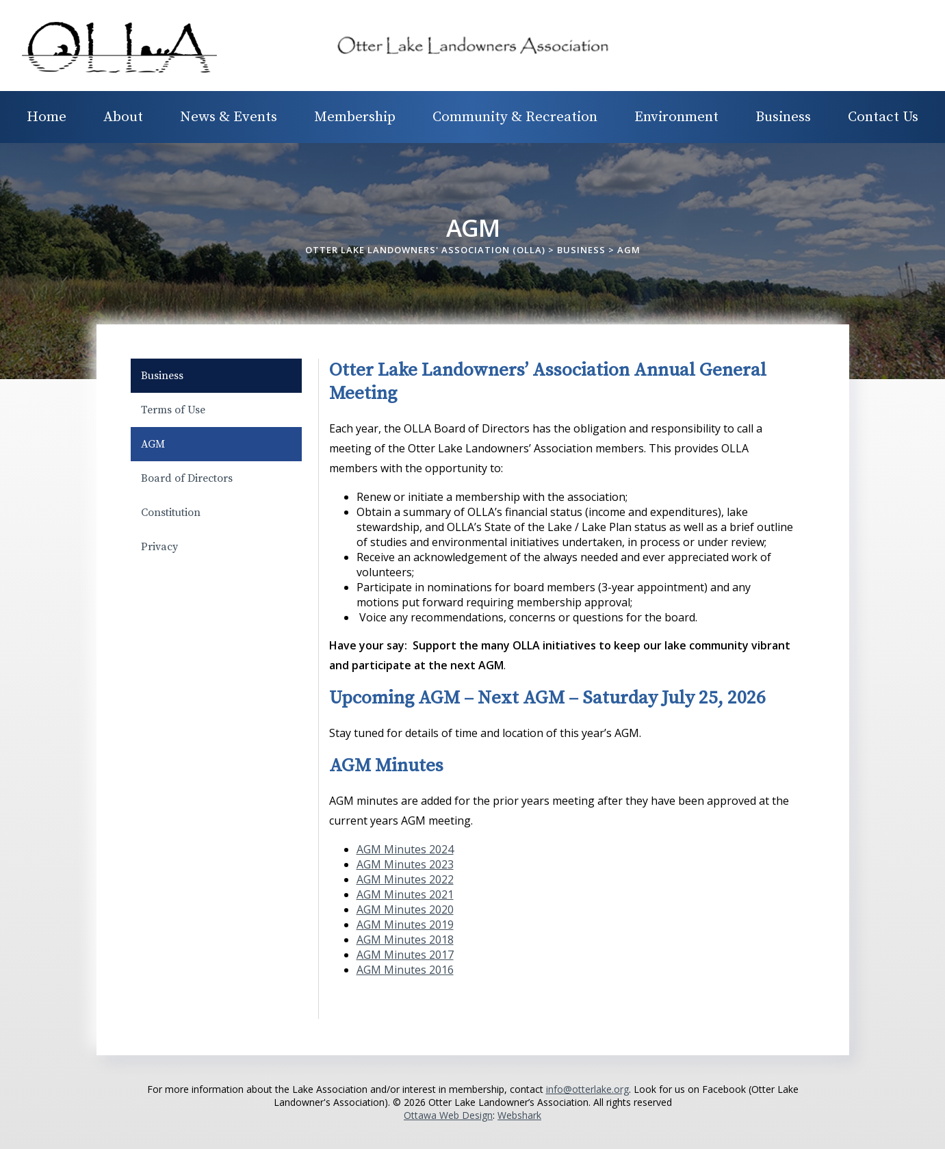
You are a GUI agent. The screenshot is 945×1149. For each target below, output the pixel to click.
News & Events (228, 117)
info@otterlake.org (587, 1089)
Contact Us (883, 117)
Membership (355, 117)
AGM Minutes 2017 (405, 954)
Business (783, 117)
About (123, 117)
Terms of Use (173, 410)
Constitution (170, 512)
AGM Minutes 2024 (405, 849)
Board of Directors (187, 478)
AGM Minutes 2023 (405, 864)
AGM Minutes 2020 (405, 909)
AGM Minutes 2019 (405, 924)
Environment (676, 117)
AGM (153, 444)
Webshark (519, 1115)
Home (46, 117)
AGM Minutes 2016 (405, 969)
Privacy (159, 547)
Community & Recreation (514, 117)
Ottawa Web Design (448, 1115)
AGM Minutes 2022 (405, 879)
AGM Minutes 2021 (405, 894)
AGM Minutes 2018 (405, 939)
